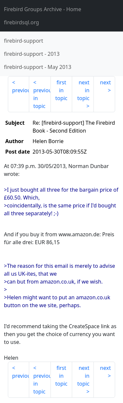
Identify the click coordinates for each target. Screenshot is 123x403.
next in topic (83, 90)
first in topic (61, 90)
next (105, 82)
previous (20, 90)
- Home (42, 9)
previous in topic (42, 98)
